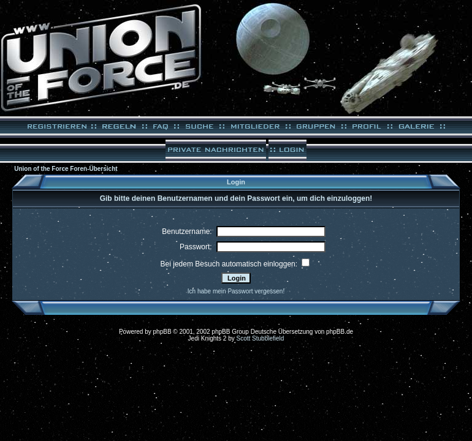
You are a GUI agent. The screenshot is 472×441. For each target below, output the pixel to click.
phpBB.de (339, 331)
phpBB (162, 331)
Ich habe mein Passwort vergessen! (236, 291)
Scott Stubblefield (260, 338)
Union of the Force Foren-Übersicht (65, 168)
